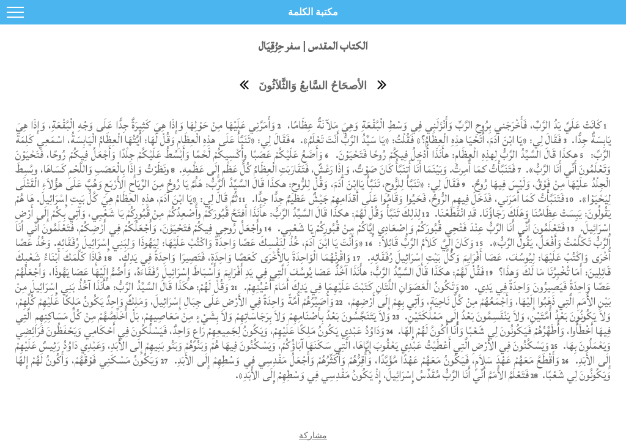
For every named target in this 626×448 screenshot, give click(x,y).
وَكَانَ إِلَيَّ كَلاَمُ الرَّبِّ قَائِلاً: (425, 242)
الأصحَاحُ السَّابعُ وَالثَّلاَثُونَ (313, 86)
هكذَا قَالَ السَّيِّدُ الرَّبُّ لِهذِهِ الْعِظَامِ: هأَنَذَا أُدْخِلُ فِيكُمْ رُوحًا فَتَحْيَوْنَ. (455, 154)
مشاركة (313, 435)
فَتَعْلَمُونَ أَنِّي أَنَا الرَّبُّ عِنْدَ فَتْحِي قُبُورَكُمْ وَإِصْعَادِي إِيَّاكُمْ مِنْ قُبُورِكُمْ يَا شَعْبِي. (419, 228)
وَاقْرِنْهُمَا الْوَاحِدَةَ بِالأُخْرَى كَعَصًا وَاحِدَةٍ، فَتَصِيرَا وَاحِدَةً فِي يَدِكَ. (232, 257)
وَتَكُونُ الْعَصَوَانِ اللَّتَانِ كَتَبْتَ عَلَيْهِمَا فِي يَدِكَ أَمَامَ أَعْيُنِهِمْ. (350, 286)
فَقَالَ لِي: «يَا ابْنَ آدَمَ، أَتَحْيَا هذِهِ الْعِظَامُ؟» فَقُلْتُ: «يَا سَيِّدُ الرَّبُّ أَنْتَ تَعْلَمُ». (429, 140)
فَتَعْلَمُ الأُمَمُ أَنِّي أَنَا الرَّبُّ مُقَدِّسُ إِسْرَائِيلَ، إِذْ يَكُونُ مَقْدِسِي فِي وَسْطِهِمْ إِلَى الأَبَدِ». (382, 375)
